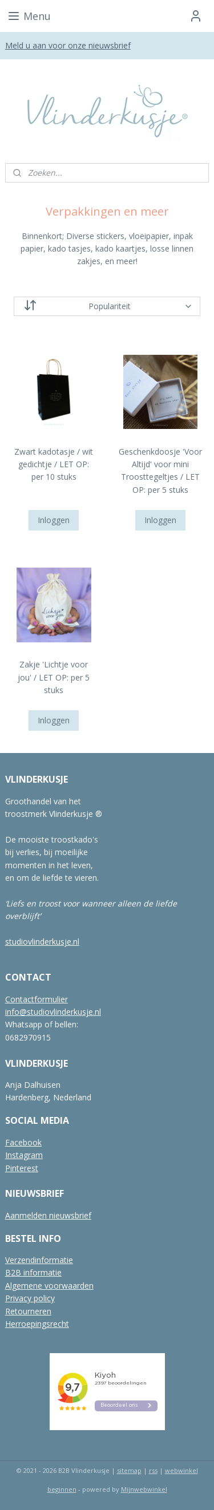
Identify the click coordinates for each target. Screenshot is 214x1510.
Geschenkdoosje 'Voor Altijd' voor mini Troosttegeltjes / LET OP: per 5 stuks (160, 470)
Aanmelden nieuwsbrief (48, 1215)
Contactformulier (36, 999)
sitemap (129, 1470)
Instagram (24, 1154)
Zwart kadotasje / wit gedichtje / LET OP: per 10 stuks (53, 464)
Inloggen (54, 520)
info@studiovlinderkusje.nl (53, 1011)
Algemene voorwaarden (49, 1285)
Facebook (23, 1142)
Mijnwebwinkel (144, 1489)
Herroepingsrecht (37, 1323)
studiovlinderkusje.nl (42, 941)
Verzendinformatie (39, 1259)
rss (153, 1470)
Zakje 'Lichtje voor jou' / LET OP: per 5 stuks (54, 677)
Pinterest (21, 1168)
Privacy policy (30, 1298)
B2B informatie (33, 1272)
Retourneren (28, 1311)
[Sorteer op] (107, 306)
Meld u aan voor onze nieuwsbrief (68, 45)
